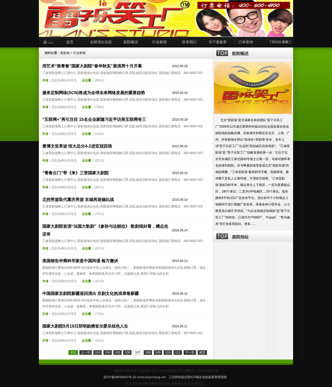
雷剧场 (65, 53)
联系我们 (189, 42)
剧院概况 (130, 42)
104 (107, 352)
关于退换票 (218, 42)
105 (117, 352)
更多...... (250, 224)
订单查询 (245, 42)
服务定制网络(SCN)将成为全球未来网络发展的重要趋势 (93, 93)
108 (147, 352)
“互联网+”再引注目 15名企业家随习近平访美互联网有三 (94, 119)
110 (167, 352)
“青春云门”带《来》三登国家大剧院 (75, 173)
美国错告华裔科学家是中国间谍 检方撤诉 (80, 261)
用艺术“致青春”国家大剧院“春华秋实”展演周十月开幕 (92, 66)
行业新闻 (159, 42)
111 (177, 352)
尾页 (202, 352)
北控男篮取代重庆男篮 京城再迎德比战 (78, 199)
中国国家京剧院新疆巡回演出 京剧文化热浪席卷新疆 (90, 293)
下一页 (190, 352)
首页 (69, 42)
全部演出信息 (101, 42)
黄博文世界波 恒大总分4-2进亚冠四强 (77, 146)
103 (97, 352)
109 (158, 352)
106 (127, 352)
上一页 (85, 352)
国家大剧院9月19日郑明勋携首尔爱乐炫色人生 (85, 326)
